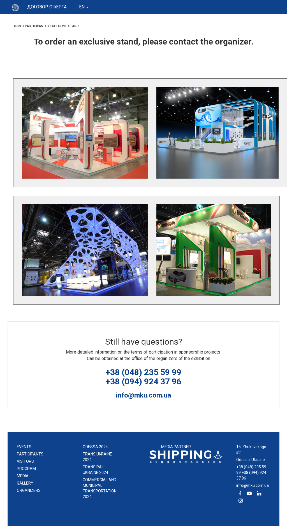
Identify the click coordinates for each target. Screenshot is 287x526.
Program (26, 468)
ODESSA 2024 (95, 447)
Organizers (29, 490)
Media (23, 476)
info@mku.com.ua (143, 395)
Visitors (25, 461)
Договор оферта (47, 7)
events (24, 447)
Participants (30, 454)
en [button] (84, 7)
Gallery (25, 483)
